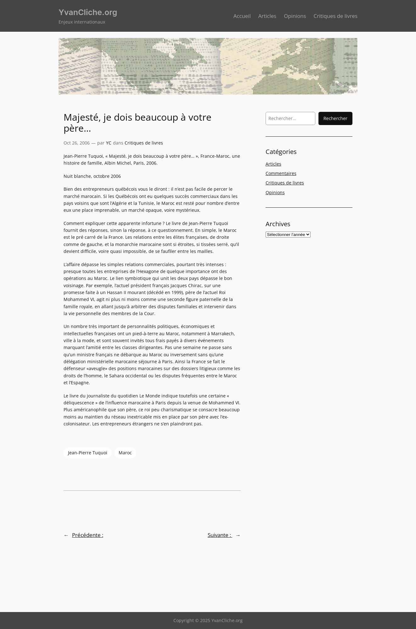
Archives (278, 224)
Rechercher (335, 118)
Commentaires (281, 173)
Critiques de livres (144, 143)
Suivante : (220, 535)
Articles (273, 164)
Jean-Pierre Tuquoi (87, 453)
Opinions (275, 192)
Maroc (125, 453)
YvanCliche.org (88, 12)
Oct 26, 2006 (77, 143)
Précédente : (87, 535)
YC (108, 143)
